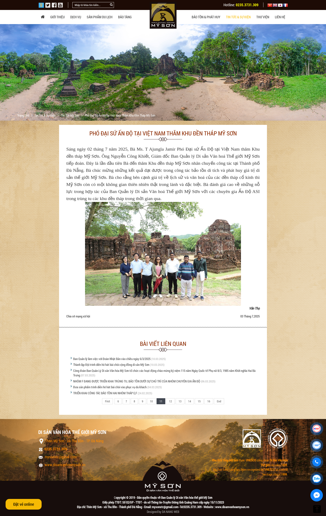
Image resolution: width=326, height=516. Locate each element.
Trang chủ (23, 115)
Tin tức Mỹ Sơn (70, 115)
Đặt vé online (23, 504)
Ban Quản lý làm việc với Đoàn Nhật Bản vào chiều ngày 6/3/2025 (112, 359)
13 (180, 401)
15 (199, 401)
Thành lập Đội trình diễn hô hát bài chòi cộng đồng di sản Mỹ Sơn (111, 364)
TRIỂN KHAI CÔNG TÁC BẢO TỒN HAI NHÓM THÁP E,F (105, 393)
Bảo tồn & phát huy (206, 17)
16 (208, 401)
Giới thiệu (57, 17)
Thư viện (262, 17)
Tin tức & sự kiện (238, 17)
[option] (163, 79)
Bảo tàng (125, 17)
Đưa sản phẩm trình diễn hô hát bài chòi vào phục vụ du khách (110, 387)
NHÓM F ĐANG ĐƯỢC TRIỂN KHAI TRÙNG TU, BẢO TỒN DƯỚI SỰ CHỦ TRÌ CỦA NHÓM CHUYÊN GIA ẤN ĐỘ (136, 381)
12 (170, 401)
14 (189, 401)
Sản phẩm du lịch (99, 17)
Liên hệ (280, 17)
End (219, 401)
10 (151, 401)
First (107, 401)
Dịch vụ (75, 17)
